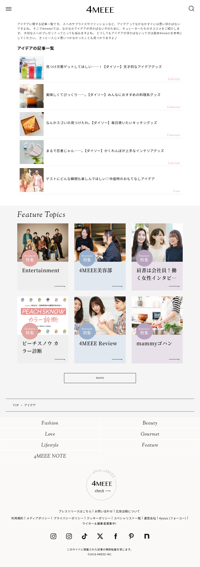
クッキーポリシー (99, 518)
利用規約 (17, 518)
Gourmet (150, 434)
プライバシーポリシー (68, 518)
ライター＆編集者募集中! (99, 523)
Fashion (50, 423)
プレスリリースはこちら (75, 511)
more (100, 378)
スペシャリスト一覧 (127, 518)
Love (50, 434)
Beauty (150, 423)
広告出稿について (128, 511)
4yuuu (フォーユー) (172, 518)
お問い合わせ (104, 511)
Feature (150, 445)
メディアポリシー (38, 518)
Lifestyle (50, 445)
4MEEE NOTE (50, 456)
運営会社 (150, 518)
